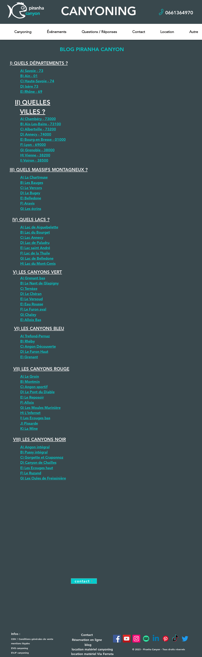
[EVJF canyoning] (26, 652)
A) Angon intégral (35, 447)
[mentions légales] (26, 643)
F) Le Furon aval (33, 309)
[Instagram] (136, 638)
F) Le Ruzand (30, 473)
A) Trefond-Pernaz (35, 336)
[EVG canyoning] (26, 648)
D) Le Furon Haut (34, 351)
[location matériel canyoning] (92, 649)
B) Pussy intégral (34, 452)
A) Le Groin (29, 376)
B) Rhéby (27, 341)
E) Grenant (29, 357)
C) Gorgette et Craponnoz (41, 457)
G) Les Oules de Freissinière (43, 478)
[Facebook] (117, 638)
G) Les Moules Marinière (40, 407)
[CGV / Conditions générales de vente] (34, 639)
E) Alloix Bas (30, 319)
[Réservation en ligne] (87, 640)
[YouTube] (126, 638)
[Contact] (87, 635)
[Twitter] (185, 638)
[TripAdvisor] (146, 638)
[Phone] (161, 12)
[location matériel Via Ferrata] (92, 654)
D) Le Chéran (31, 293)
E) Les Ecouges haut (36, 468)
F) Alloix (27, 402)
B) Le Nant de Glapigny (39, 283)
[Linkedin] (156, 638)
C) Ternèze (28, 288)
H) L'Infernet (30, 413)
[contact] (84, 581)
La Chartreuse (36, 177)
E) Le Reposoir (32, 397)
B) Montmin (30, 381)
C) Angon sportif (33, 386)
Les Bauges (34, 182)
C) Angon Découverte (38, 346)
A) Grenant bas (32, 278)
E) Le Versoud (31, 299)
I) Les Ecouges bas (35, 418)
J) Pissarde (29, 423)
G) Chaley (28, 314)
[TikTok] (175, 638)
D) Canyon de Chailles (38, 462)
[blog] (88, 644)
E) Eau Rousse (31, 304)
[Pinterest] (165, 638)
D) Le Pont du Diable (37, 392)
